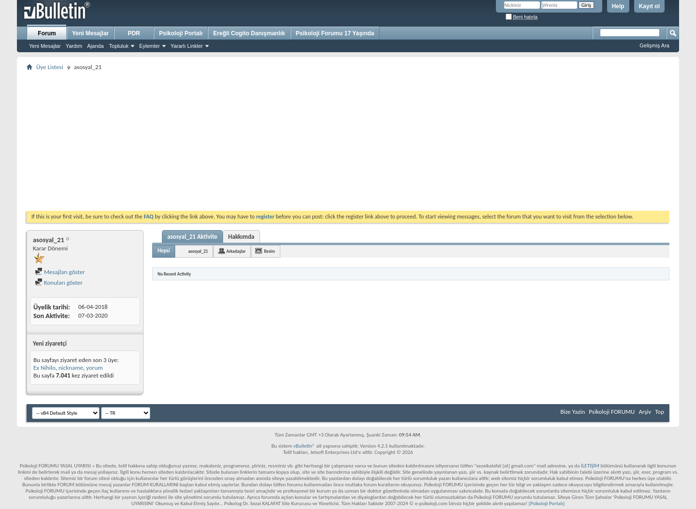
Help (618, 6)
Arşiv (644, 411)
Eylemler (149, 46)
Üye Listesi (49, 67)
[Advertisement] (317, 140)
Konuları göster (59, 282)
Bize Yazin (572, 411)
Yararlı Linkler (187, 46)
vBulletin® (304, 446)
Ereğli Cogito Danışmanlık (249, 33)
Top (659, 411)
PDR (134, 33)
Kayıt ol (649, 6)
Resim (269, 251)
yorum (94, 367)
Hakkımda (241, 236)
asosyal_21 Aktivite (192, 236)
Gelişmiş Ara (654, 45)
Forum (47, 33)
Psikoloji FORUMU (612, 411)
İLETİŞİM (590, 466)
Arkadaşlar (236, 251)
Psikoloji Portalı (181, 33)
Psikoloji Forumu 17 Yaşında (335, 33)
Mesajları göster (60, 272)
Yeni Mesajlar (45, 46)
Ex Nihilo (44, 367)
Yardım (74, 46)
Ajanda (95, 46)
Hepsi (164, 250)
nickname (70, 367)
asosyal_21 (198, 251)
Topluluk (119, 46)
